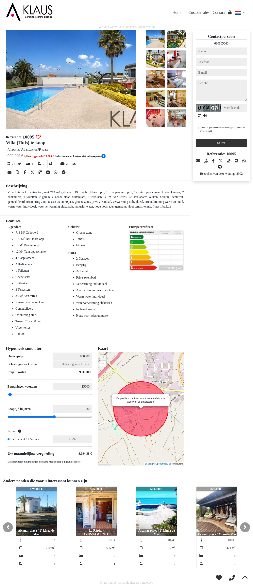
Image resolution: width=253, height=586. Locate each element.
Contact (219, 12)
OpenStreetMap (163, 464)
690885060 (221, 43)
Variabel (35, 439)
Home (177, 12)
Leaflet (148, 464)
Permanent (18, 439)
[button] (8, 527)
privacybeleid (206, 131)
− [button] (103, 364)
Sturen (221, 143)
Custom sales (199, 12)
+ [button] (103, 358)
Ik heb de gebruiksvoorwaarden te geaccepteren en (222, 129)
